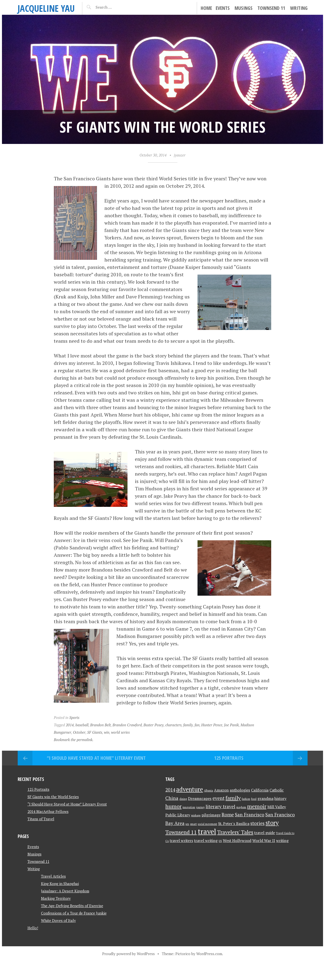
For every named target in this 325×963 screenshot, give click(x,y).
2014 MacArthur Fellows (48, 811)
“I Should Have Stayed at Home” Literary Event (96, 758)
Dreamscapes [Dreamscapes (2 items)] (200, 798)
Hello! (33, 927)
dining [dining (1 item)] (183, 799)
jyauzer (179, 155)
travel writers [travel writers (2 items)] (181, 840)
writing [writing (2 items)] (282, 840)
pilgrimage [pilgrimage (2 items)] (211, 815)
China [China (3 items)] (171, 798)
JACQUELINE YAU (46, 8)
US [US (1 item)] (220, 841)
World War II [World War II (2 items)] (263, 840)
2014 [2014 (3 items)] (170, 790)
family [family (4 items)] (233, 797)
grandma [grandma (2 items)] (265, 798)
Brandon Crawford (127, 724)
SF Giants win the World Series (53, 796)
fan (197, 724)
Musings (244, 8)
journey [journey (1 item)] (200, 807)
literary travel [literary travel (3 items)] (220, 806)
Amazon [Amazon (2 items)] (221, 790)
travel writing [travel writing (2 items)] (206, 840)
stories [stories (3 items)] (257, 823)
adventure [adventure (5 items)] (189, 789)
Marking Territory (56, 898)
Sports (74, 717)
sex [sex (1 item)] (187, 824)
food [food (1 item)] (253, 799)
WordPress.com (209, 953)
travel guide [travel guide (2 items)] (264, 832)
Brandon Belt (100, 724)
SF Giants (94, 732)
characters (173, 724)
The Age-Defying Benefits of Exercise (72, 905)
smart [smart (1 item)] (193, 824)
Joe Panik (231, 724)
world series (120, 732)
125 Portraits (228, 758)
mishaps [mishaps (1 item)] (195, 815)
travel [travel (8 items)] (207, 831)
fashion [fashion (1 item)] (246, 799)
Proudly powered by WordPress (128, 953)
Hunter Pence (211, 724)
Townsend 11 (271, 8)
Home (206, 8)
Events (223, 8)
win (106, 732)
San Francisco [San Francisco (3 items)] (249, 814)
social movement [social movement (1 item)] (207, 824)
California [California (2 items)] (259, 790)
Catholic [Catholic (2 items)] (276, 790)
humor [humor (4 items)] (173, 806)
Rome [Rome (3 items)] (228, 814)
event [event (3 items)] (218, 798)
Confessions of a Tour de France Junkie (74, 913)
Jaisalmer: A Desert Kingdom (65, 890)
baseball (81, 724)
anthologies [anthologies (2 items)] (240, 790)
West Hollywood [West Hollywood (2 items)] (237, 840)
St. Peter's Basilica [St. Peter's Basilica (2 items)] (233, 823)
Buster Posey (153, 724)
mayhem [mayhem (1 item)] (241, 807)
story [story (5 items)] (272, 823)
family (188, 724)
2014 (70, 724)
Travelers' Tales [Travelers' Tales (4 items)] (235, 832)
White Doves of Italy (58, 920)
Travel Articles (53, 876)
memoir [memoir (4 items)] (256, 806)
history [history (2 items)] (280, 798)
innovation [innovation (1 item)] (189, 807)
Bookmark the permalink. (73, 739)
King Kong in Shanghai (60, 883)
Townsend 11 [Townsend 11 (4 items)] (181, 832)
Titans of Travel (41, 818)
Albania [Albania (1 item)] (208, 790)
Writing (299, 8)
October (79, 732)
